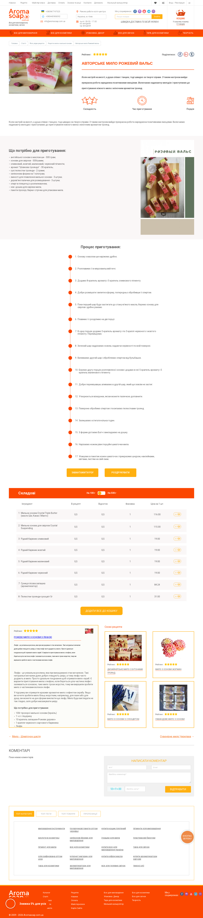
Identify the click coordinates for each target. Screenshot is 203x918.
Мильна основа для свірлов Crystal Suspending (39, 526)
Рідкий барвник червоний (34, 573)
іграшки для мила (111, 838)
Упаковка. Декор (111, 896)
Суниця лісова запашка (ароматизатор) (33, 584)
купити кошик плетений (114, 828)
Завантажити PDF (83, 472)
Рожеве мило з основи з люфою (33, 637)
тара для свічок (141, 847)
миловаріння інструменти (51, 828)
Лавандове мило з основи (170, 719)
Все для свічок (139, 896)
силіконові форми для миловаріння (81, 839)
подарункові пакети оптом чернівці (84, 829)
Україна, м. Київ (85, 16)
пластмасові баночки (144, 838)
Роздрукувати (120, 472)
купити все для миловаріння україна (112, 848)
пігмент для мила (47, 847)
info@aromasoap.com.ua (54, 21)
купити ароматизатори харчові (145, 857)
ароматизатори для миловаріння (80, 867)
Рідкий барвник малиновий (35, 561)
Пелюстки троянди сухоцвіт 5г (37, 596)
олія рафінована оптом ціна (50, 857)
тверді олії (138, 865)
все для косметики (79, 847)
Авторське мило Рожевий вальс (87, 43)
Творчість (136, 900)
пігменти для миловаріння (147, 828)
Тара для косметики (113, 900)
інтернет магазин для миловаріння (81, 857)
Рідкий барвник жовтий (33, 550)
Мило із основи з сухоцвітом (123, 719)
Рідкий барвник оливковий (35, 539)
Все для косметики (141, 893)
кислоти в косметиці (48, 838)
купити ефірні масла (112, 856)
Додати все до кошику (101, 611)
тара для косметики (48, 865)
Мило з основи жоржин (168, 669)
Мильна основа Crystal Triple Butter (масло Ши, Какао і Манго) (39, 514)
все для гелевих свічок (113, 865)
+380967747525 (53, 11)
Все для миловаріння (114, 893)
